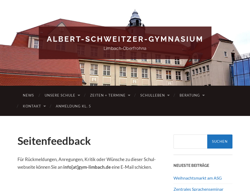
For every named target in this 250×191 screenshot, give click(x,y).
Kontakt (32, 106)
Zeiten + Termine (108, 95)
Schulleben (152, 95)
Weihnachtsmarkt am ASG (197, 177)
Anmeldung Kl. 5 (73, 106)
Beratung (190, 95)
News (28, 95)
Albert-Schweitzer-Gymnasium (125, 39)
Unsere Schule (60, 95)
